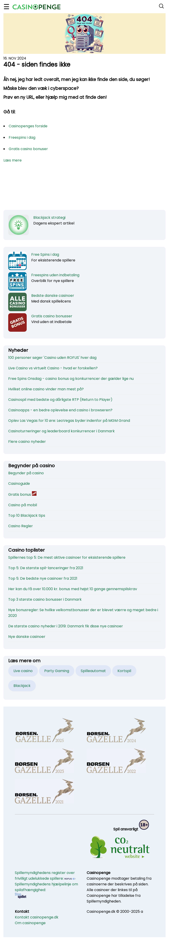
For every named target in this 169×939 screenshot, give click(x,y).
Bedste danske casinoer (52, 295)
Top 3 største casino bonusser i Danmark (45, 599)
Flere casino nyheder (27, 441)
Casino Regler (20, 526)
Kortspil (124, 670)
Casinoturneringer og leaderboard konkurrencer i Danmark (61, 431)
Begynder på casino (26, 473)
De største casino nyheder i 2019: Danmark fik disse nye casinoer (65, 626)
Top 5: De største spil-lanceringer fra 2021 (45, 568)
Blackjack (22, 685)
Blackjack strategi (49, 217)
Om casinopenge (30, 923)
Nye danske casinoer (26, 636)
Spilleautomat (93, 670)
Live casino (23, 670)
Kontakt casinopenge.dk (36, 917)
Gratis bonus (22, 494)
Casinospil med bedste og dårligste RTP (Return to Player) (60, 399)
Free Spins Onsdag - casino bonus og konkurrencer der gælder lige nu (71, 378)
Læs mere (12, 160)
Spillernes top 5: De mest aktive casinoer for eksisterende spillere (66, 557)
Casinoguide (19, 483)
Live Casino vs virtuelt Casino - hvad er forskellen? (53, 368)
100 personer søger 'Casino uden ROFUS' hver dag (52, 357)
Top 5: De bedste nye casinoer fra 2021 (42, 578)
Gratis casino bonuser (28, 148)
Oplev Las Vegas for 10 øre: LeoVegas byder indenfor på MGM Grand (69, 420)
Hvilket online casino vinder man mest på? (46, 389)
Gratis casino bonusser (51, 316)
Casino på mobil (22, 505)
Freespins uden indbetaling (55, 275)
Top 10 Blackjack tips (26, 515)
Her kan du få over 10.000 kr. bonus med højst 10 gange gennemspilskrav (72, 589)
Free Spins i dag (45, 254)
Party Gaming (56, 670)
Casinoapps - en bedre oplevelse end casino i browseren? (60, 410)
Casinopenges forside (28, 126)
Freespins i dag (22, 137)
